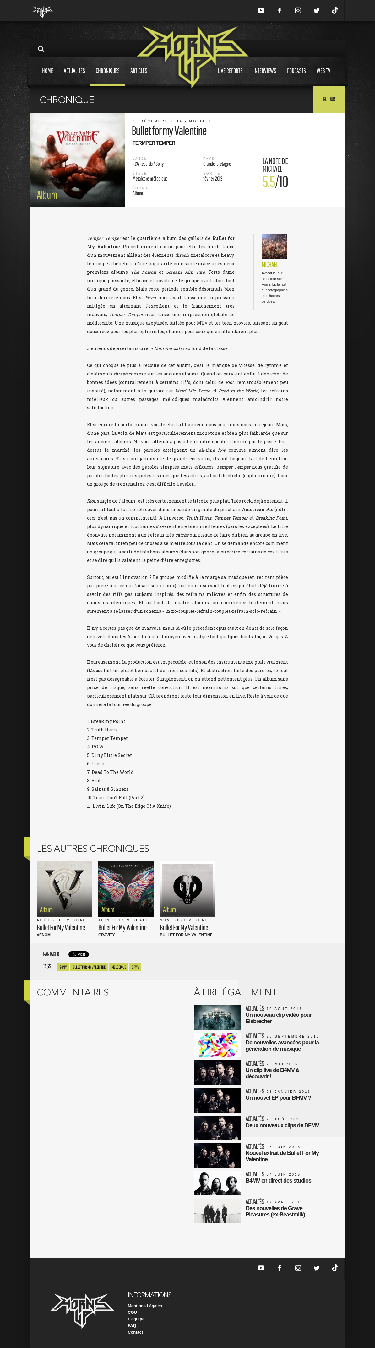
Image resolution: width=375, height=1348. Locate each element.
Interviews (265, 76)
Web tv (323, 76)
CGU (132, 1312)
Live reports (230, 76)
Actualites (74, 76)
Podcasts (296, 76)
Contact (135, 1332)
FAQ (132, 1325)
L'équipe (136, 1319)
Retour (329, 98)
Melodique (118, 967)
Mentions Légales (145, 1305)
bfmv (135, 967)
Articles (139, 76)
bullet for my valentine (89, 967)
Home (47, 76)
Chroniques (107, 76)
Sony (63, 967)
